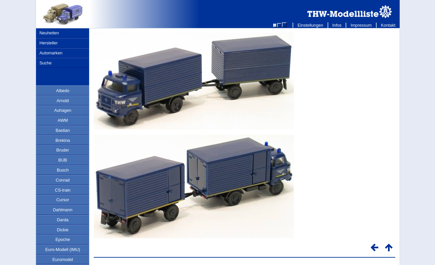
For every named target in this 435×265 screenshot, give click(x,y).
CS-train (63, 190)
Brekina (62, 140)
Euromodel (62, 259)
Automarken (50, 52)
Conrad (63, 180)
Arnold (63, 100)
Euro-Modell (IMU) (62, 249)
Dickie (63, 229)
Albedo (62, 90)
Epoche (62, 239)
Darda (63, 219)
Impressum (361, 25)
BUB (62, 160)
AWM (63, 120)
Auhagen (62, 110)
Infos (337, 25)
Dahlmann (62, 209)
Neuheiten (49, 32)
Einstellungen (310, 25)
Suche (45, 62)
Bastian (63, 130)
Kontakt (388, 25)
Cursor (62, 199)
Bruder (62, 150)
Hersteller (48, 42)
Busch (63, 170)
